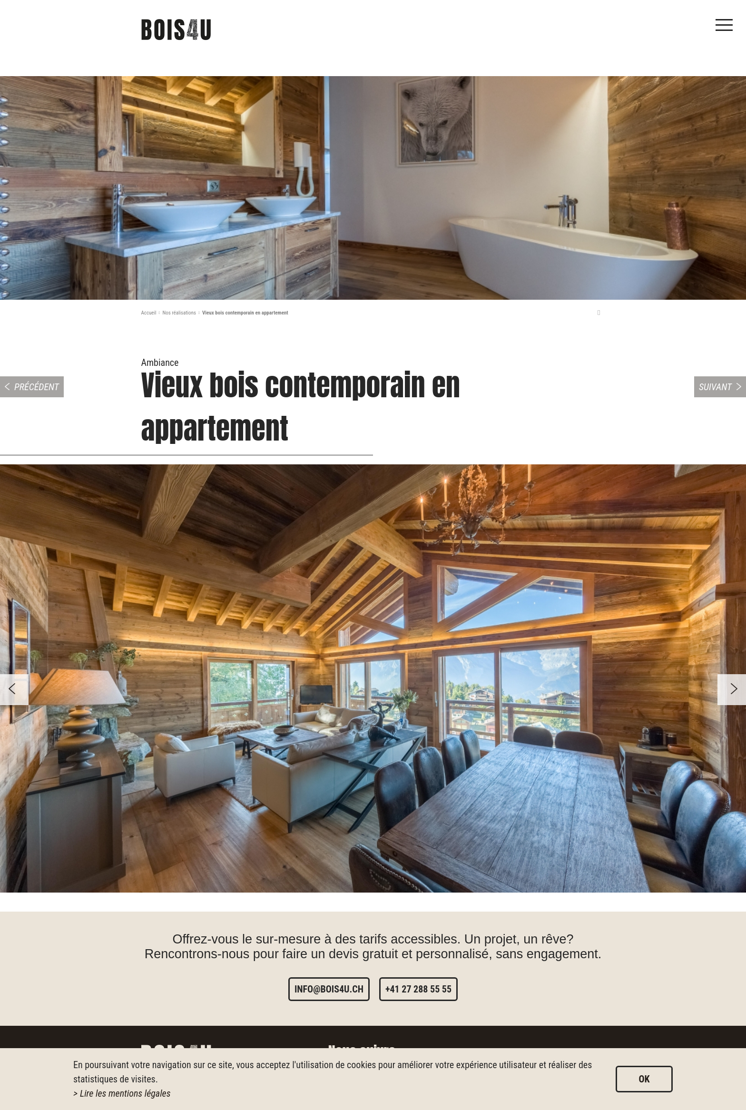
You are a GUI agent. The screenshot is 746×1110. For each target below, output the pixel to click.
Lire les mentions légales (125, 1093)
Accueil (149, 313)
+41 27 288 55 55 (418, 989)
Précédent (36, 387)
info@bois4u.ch (328, 989)
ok (643, 1079)
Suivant (715, 387)
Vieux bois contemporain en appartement (245, 313)
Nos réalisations (179, 313)
